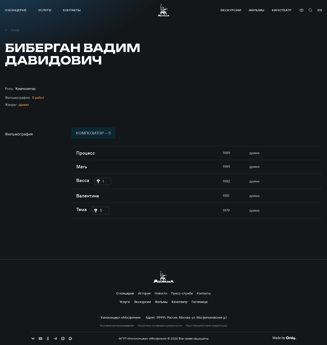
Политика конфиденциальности (160, 325)
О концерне (15, 10)
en (320, 10)
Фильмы (256, 10)
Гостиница (200, 302)
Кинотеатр (282, 10)
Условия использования (117, 325)
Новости (161, 293)
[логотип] (163, 10)
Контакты (72, 10)
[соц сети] (33, 339)
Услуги (44, 10)
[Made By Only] (284, 338)
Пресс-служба (182, 293)
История (144, 293)
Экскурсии (230, 10)
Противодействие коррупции (206, 325)
